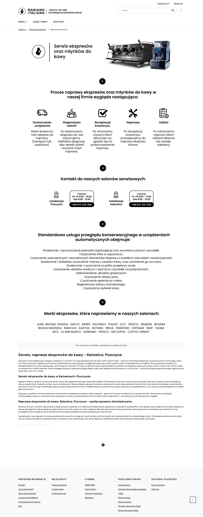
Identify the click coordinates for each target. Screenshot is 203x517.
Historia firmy (90, 489)
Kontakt (21, 485)
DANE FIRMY (90, 485)
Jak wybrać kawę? (26, 489)
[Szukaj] (173, 10)
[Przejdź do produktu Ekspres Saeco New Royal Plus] (101, 455)
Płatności (155, 489)
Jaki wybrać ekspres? (27, 493)
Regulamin (89, 498)
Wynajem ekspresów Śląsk (129, 506)
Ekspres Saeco (124, 498)
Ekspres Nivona (124, 502)
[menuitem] (25, 21)
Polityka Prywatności (93, 493)
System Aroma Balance (28, 498)
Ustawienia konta (59, 493)
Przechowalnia (58, 489)
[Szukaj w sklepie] (145, 10)
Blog (20, 506)
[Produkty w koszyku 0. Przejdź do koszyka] (181, 10)
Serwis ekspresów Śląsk (128, 510)
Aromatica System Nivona (29, 502)
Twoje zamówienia (59, 485)
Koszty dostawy (158, 485)
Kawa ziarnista (124, 485)
